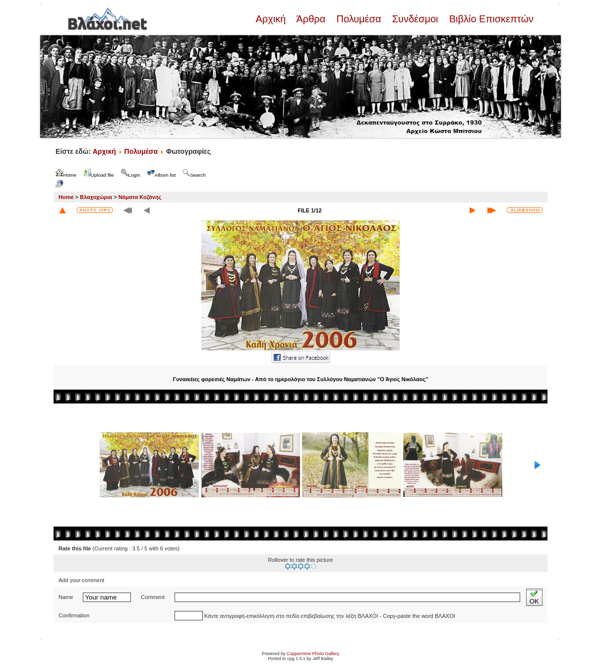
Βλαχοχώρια (96, 197)
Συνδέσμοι (415, 18)
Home (66, 197)
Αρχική (271, 18)
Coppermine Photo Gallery (313, 653)
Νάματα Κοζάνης (140, 197)
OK (534, 597)
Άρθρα (311, 18)
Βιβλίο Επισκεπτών (490, 18)
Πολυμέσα (359, 18)
